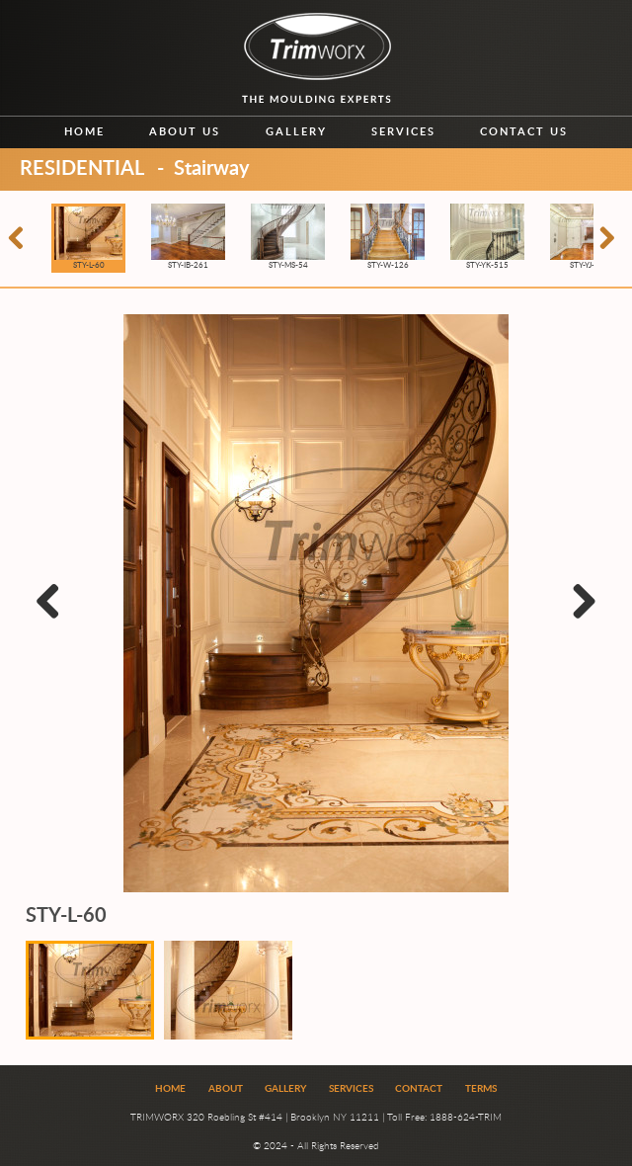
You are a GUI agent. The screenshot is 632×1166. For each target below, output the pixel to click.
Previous (54, 622)
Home (84, 131)
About (225, 1089)
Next (583, 622)
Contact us (524, 131)
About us (184, 131)
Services (403, 131)
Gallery (296, 131)
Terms (481, 1089)
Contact (418, 1089)
